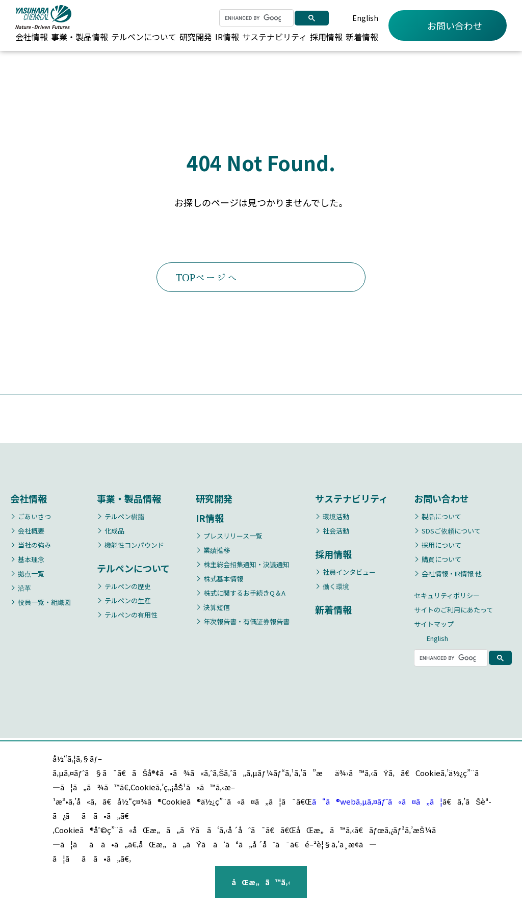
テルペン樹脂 (124, 517)
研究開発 (195, 37)
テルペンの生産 (128, 601)
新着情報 (362, 37)
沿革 (24, 588)
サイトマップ (434, 625)
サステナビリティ (274, 37)
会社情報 (31, 37)
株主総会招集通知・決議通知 (246, 565)
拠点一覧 (31, 574)
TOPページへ (236, 278)
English (365, 17)
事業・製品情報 (79, 37)
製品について (441, 517)
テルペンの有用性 (131, 615)
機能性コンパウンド (134, 546)
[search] (253, 18)
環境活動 (336, 517)
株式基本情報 (223, 579)
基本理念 (31, 560)
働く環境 (336, 587)
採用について (441, 546)
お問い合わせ (447, 25)
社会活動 (336, 531)
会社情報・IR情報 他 (452, 574)
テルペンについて (143, 37)
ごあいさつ (34, 517)
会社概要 (31, 531)
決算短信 (216, 608)
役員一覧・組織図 (44, 603)
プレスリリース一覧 (233, 536)
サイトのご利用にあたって (453, 610)
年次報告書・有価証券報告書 (246, 622)
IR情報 (227, 37)
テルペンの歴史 (128, 587)
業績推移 (216, 551)
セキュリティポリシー (447, 596)
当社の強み (34, 546)
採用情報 (326, 37)
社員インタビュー (349, 573)
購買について (441, 560)
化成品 (114, 531)
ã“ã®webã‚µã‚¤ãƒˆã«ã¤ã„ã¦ (377, 801)
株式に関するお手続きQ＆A (244, 594)
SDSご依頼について (451, 531)
